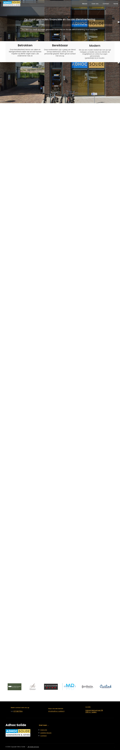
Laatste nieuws (45, 733)
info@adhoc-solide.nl (56, 711)
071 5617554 (18, 711)
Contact (43, 736)
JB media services (33, 747)
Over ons (43, 730)
